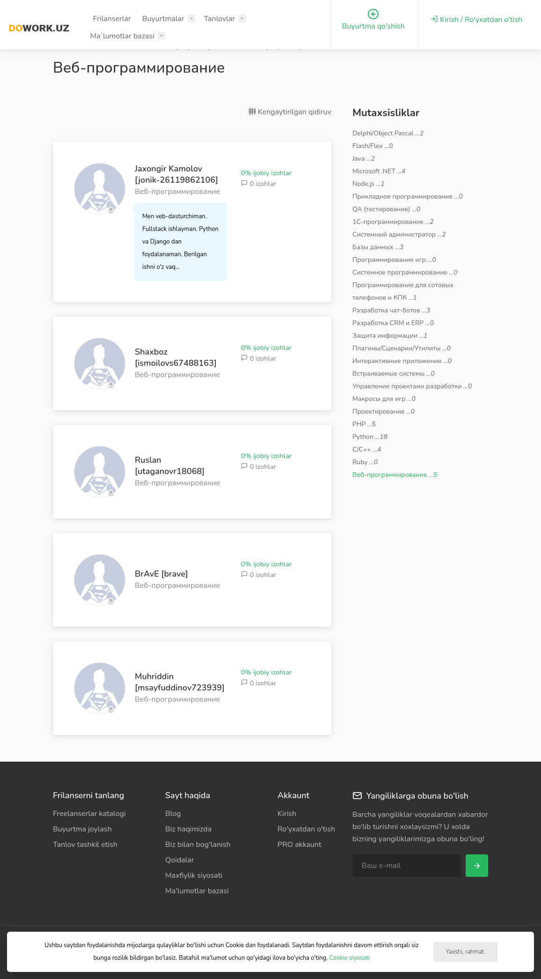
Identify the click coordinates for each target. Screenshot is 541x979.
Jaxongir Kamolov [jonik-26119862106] (176, 174)
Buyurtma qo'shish (373, 19)
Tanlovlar (219, 19)
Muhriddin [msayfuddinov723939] (180, 682)
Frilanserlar (112, 19)
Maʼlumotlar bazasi (122, 36)
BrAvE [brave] (161, 573)
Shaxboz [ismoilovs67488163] (176, 357)
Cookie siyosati (349, 958)
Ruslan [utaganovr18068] (170, 465)
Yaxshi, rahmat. (465, 952)
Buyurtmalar (163, 19)
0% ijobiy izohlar (266, 173)
